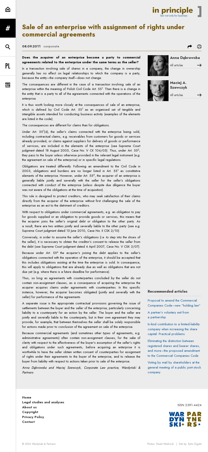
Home (26, 397)
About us (29, 407)
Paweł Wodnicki (165, 444)
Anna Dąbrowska (185, 57)
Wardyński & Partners (44, 444)
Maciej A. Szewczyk (178, 85)
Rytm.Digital (194, 444)
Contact (28, 421)
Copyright (30, 412)
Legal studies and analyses (43, 402)
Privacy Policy (33, 417)
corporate (51, 46)
